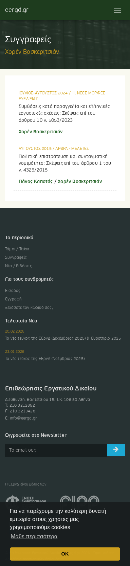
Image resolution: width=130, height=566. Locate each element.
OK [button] (65, 554)
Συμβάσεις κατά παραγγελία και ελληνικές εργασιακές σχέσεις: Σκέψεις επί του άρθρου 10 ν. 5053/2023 (64, 113)
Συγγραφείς (16, 258)
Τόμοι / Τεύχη (17, 249)
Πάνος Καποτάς (36, 181)
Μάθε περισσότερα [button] (34, 536)
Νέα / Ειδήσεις (18, 266)
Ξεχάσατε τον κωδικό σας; (29, 308)
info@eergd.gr (23, 418)
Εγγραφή (13, 299)
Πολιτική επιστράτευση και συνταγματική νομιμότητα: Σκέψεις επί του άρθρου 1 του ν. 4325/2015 (65, 163)
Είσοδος (12, 291)
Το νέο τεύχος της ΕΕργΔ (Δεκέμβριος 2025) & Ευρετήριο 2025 (63, 339)
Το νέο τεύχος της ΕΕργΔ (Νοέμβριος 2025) (45, 359)
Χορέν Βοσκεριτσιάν (41, 132)
